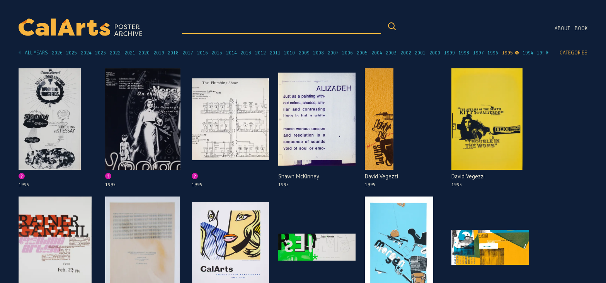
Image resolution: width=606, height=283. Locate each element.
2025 (71, 53)
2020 (144, 53)
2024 (86, 53)
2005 (362, 53)
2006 (347, 53)
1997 (478, 53)
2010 (289, 53)
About (562, 28)
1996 (492, 53)
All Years (36, 53)
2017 (187, 53)
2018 (173, 53)
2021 (129, 53)
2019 (158, 53)
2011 (275, 53)
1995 (507, 53)
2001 (420, 53)
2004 (376, 53)
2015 (216, 53)
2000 (434, 53)
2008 (318, 53)
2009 (304, 53)
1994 (528, 53)
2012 (260, 53)
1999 (449, 53)
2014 (231, 53)
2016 (202, 53)
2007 (333, 53)
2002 (405, 53)
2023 (100, 53)
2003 (391, 53)
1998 (463, 53)
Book (581, 28)
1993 (542, 53)
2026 (57, 53)
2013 (245, 53)
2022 (115, 53)
